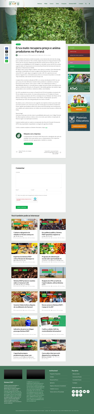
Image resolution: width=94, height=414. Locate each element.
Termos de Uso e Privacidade (57, 391)
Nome (17, 189)
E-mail (32, 189)
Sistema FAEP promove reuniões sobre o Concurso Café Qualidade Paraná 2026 (24, 283)
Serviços (18, 44)
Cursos (51, 3)
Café (20, 270)
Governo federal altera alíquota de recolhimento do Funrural (24, 307)
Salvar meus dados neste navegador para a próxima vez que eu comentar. (32, 195)
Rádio (60, 294)
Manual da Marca (54, 379)
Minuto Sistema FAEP (18, 346)
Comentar (42, 55)
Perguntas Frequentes (55, 373)
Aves (15, 221)
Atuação (51, 221)
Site (47, 189)
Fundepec (75, 382)
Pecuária (16, 225)
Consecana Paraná (77, 376)
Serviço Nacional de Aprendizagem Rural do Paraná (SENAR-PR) (13, 394)
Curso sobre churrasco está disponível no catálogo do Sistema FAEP (52, 355)
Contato (81, 3)
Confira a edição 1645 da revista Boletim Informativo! (52, 330)
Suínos (31, 225)
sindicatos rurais (13, 395)
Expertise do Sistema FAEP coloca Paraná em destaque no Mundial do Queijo (24, 259)
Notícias (40, 3)
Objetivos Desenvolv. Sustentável (58, 385)
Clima (57, 3)
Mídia (45, 3)
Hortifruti (16, 344)
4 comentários (55, 284)
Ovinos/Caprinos (25, 223)
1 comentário (55, 237)
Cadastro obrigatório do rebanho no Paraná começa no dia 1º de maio (23, 235)
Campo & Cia (50, 294)
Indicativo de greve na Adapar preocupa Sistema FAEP (23, 331)
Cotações (63, 3)
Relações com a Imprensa (22, 55)
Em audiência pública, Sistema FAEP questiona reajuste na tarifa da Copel (52, 235)
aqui (46, 127)
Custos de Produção (47, 272)
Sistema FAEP (72, 3)
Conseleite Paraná (77, 379)
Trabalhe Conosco (54, 388)
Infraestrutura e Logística (26, 344)
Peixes (21, 225)
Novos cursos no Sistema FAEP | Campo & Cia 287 (51, 306)
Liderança (45, 320)
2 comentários (55, 260)
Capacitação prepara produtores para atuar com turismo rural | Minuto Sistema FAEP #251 (24, 356)
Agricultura (45, 221)
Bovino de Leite (29, 221)
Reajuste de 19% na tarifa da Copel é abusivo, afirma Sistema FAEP (52, 283)
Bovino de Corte (21, 221)
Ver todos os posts (28, 143)
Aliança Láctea (76, 373)
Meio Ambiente (17, 223)
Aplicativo (52, 382)
